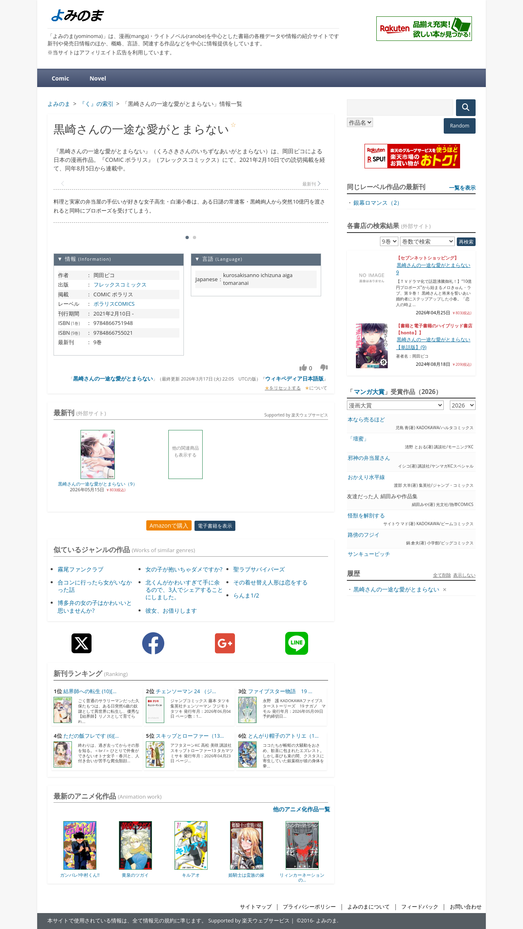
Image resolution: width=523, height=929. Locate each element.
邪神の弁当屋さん (369, 457)
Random (459, 125)
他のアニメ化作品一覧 (301, 809)
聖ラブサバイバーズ (259, 569)
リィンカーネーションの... (301, 877)
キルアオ (191, 875)
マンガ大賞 (369, 391)
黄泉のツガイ (135, 875)
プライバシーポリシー (309, 906)
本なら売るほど (366, 419)
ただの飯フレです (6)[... (91, 735)
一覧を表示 (462, 187)
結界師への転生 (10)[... (89, 691)
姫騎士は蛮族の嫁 (246, 875)
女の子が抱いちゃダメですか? (183, 569)
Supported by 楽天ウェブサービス (296, 415)
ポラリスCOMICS (114, 303)
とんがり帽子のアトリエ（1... (283, 735)
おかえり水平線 (366, 477)
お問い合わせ (466, 906)
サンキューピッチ (369, 554)
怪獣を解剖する (366, 515)
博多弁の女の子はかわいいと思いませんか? (95, 606)
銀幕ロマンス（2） (377, 202)
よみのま (326, 920)
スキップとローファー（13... (190, 735)
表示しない (464, 575)
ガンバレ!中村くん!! (80, 875)
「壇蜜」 (358, 438)
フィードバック (419, 906)
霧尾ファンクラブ (80, 569)
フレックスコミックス (120, 284)
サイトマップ (256, 906)
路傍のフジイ (364, 534)
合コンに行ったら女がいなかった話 (95, 585)
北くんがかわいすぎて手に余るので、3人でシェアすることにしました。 (184, 589)
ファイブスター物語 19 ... (280, 691)
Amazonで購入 (169, 525)
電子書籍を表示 (215, 525)
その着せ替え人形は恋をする (270, 582)
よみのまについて (368, 906)
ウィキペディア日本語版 (294, 378)
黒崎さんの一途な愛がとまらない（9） (97, 484)
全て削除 (442, 575)
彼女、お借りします (171, 610)
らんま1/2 (246, 595)
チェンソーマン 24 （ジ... (186, 691)
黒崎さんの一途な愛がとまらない (113, 378)
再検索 (466, 241)
